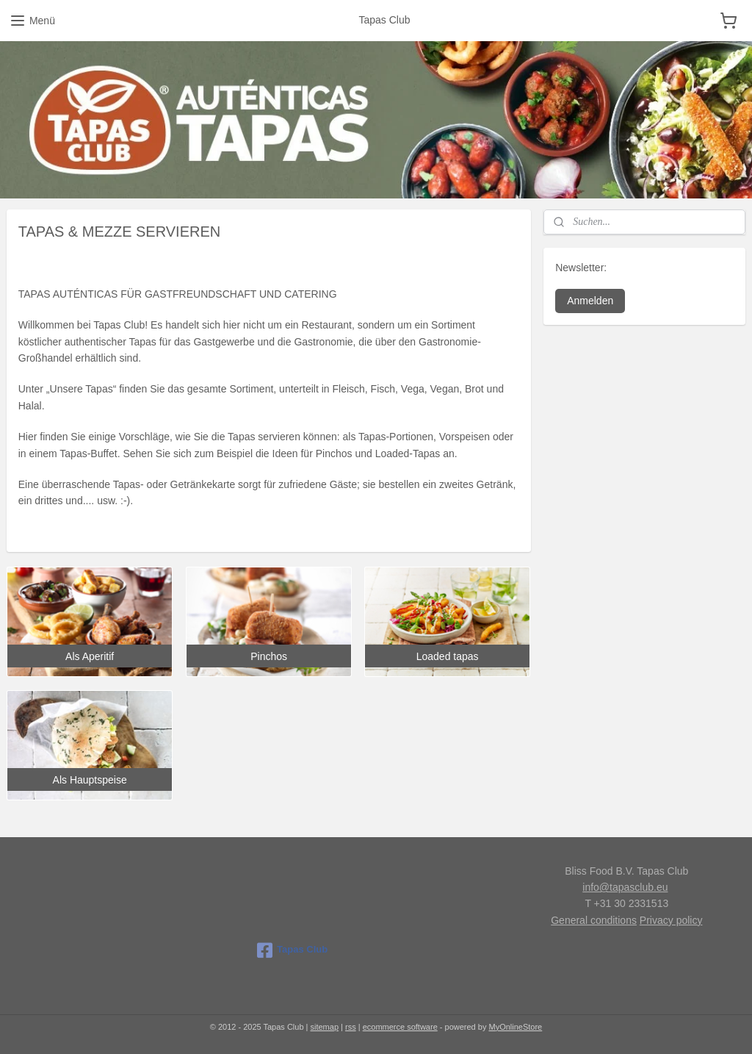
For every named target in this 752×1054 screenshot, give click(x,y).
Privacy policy (671, 920)
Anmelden (590, 300)
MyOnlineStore (515, 1026)
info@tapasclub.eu (625, 887)
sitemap (325, 1026)
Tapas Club (292, 950)
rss (350, 1026)
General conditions (594, 920)
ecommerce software (400, 1026)
